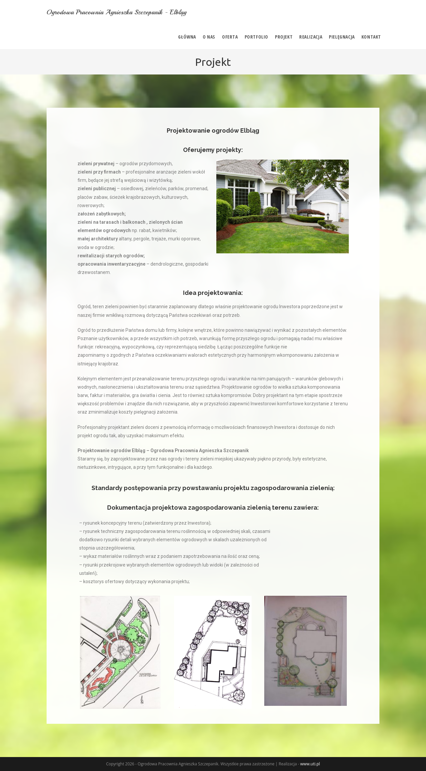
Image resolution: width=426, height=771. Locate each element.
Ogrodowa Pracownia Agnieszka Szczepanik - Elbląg (117, 12)
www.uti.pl (310, 764)
